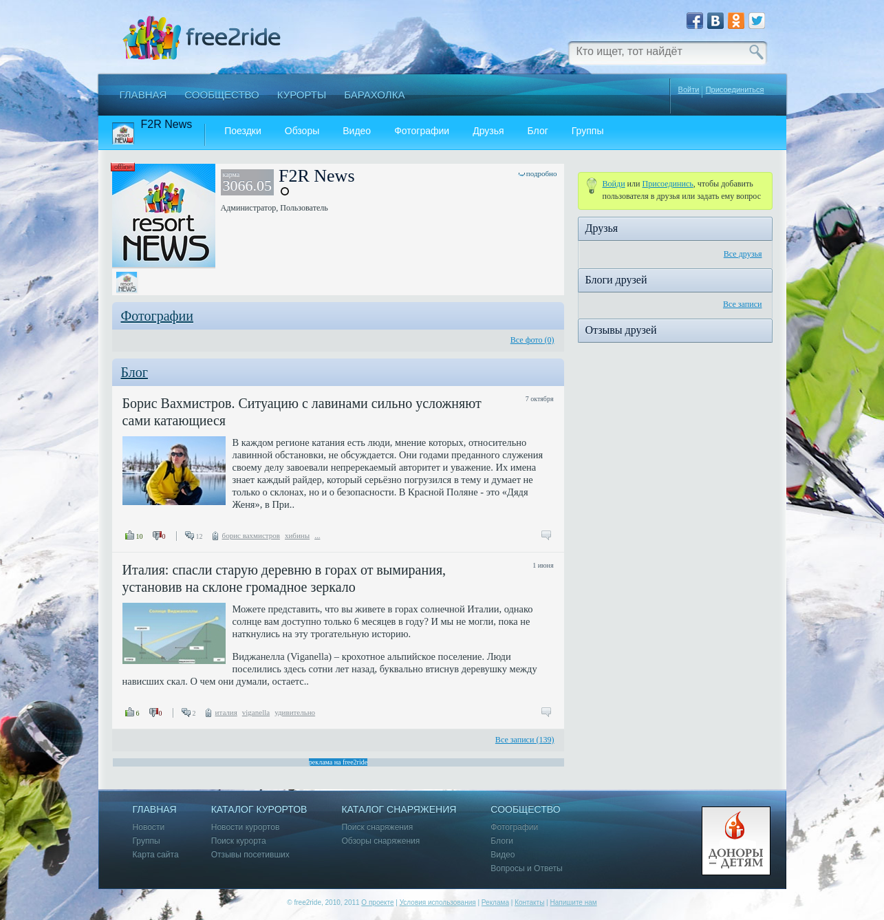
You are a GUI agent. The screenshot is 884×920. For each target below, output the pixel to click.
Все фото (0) (532, 340)
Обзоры (302, 131)
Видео (357, 131)
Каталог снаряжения (398, 809)
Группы (588, 131)
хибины (297, 535)
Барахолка (374, 94)
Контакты (529, 902)
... (317, 535)
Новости (149, 827)
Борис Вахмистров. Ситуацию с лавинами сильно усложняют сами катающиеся (302, 412)
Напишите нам (573, 902)
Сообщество (221, 94)
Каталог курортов (259, 809)
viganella (256, 712)
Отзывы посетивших (250, 855)
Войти (689, 89)
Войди (614, 184)
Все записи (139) (524, 740)
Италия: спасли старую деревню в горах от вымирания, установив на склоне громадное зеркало (284, 578)
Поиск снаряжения (377, 827)
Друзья (488, 131)
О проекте (377, 902)
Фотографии (421, 131)
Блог (538, 131)
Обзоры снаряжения (380, 841)
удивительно (294, 712)
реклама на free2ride (338, 762)
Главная (143, 94)
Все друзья (743, 254)
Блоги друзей (616, 280)
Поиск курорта (238, 841)
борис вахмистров (251, 535)
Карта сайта (156, 855)
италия (226, 712)
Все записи (742, 304)
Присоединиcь (668, 184)
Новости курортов (245, 827)
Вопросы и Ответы (526, 868)
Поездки (242, 131)
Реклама (495, 902)
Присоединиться (735, 90)
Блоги (501, 841)
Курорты (302, 94)
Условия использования (438, 902)
